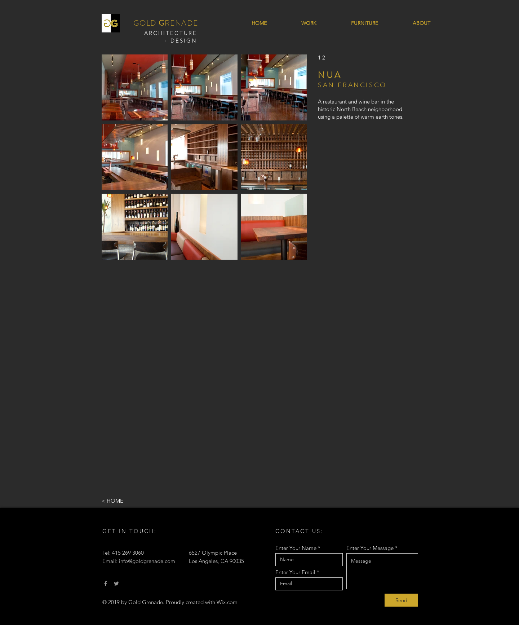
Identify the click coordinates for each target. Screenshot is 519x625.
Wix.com (227, 602)
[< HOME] (126, 500)
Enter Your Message (370, 548)
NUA (330, 75)
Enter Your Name (295, 548)
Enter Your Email (295, 572)
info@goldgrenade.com (147, 561)
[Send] (401, 600)
